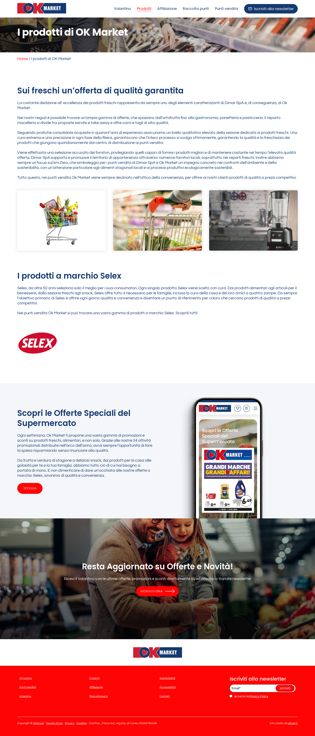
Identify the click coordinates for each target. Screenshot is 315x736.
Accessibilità (168, 687)
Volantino (122, 8)
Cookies (82, 723)
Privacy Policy (259, 696)
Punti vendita (226, 8)
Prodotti (144, 8)
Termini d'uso (54, 723)
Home (22, 59)
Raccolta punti (196, 8)
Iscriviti (285, 688)
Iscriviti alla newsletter (274, 8)
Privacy (69, 723)
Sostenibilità (167, 678)
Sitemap (38, 723)
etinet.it (293, 723)
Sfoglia (30, 488)
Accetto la (239, 696)
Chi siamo (25, 678)
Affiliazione (167, 8)
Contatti (165, 696)
